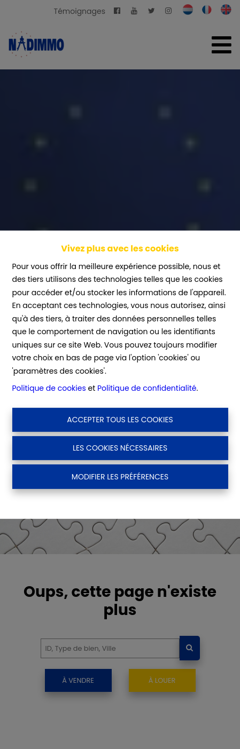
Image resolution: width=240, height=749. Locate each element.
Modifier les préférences (120, 476)
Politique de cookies (49, 388)
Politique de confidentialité (146, 388)
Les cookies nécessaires (120, 448)
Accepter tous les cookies (120, 419)
